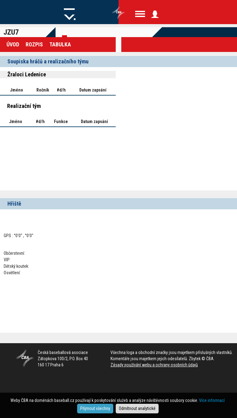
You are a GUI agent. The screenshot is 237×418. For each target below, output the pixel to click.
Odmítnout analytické (137, 408)
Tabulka (60, 44)
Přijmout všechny (95, 408)
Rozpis (34, 44)
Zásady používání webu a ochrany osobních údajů (154, 364)
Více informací (212, 400)
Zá (64, 32)
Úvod (12, 44)
